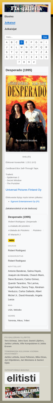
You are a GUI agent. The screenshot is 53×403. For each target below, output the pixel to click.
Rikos (20, 320)
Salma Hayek (34, 271)
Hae (45, 37)
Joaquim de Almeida (18, 275)
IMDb (11, 240)
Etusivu (9, 16)
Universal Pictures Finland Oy (23, 189)
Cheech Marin (37, 275)
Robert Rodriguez (17, 250)
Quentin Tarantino (17, 283)
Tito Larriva (32, 283)
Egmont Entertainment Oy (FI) (25, 201)
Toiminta (12, 320)
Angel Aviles (14, 287)
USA (10, 310)
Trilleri (27, 320)
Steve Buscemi (15, 279)
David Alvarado (26, 295)
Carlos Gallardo (26, 291)
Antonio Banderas (17, 271)
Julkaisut (10, 22)
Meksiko (18, 310)
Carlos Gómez (31, 279)
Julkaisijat (11, 29)
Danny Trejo (28, 287)
